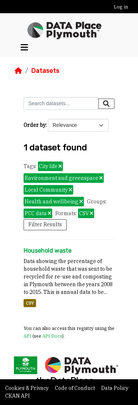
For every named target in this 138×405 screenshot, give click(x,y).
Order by (35, 125)
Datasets (45, 70)
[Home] (18, 70)
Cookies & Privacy (27, 388)
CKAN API (17, 395)
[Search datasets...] (61, 103)
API (27, 336)
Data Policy (114, 388)
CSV (30, 303)
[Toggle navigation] (24, 47)
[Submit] (106, 104)
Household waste (47, 250)
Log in (121, 7)
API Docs (52, 336)
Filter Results (45, 224)
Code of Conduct (75, 388)
